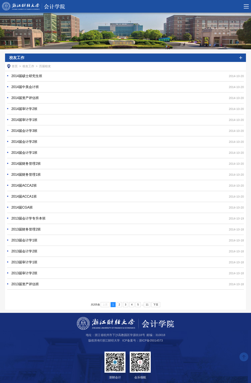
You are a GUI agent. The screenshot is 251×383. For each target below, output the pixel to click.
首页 (15, 66)
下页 (155, 304)
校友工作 (28, 66)
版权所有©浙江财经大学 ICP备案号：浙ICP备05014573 (125, 340)
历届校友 (45, 66)
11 (147, 304)
